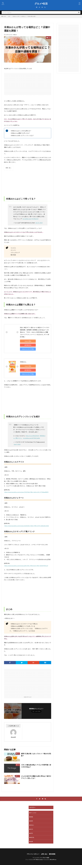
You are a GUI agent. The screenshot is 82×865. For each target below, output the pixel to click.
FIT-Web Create (38, 859)
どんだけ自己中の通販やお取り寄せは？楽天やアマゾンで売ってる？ (36, 777)
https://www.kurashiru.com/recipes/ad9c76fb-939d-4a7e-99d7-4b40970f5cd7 (26, 565)
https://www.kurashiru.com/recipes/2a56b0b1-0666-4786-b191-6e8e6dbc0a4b (26, 525)
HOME (4, 16)
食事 (32, 841)
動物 (32, 816)
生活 (9, 16)
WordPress (53, 859)
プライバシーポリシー (33, 854)
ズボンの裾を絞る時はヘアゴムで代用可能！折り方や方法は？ (36, 766)
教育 (32, 821)
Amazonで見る (27, 341)
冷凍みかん (23, 362)
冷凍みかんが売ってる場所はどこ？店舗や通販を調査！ (24, 16)
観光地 (32, 837)
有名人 (32, 825)
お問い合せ (44, 854)
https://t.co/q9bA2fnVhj (32, 435)
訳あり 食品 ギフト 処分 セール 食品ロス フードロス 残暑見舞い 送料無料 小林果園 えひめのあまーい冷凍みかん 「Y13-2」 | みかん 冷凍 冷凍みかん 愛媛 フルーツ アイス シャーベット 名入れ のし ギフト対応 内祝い (35, 332)
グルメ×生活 (41, 3)
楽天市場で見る (27, 345)
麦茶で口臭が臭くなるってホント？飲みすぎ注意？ (36, 755)
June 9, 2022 (17, 444)
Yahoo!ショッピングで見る (27, 349)
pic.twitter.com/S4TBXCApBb (31, 438)
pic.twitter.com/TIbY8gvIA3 (30, 218)
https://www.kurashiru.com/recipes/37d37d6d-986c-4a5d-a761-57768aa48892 (26, 492)
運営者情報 (52, 854)
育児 (32, 833)
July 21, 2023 (39, 222)
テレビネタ (33, 812)
